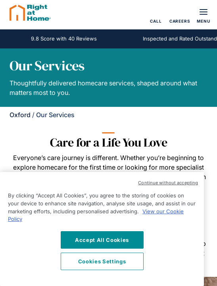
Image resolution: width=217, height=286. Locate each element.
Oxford (20, 115)
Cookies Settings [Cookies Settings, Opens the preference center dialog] (102, 261)
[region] (102, 229)
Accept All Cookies (102, 240)
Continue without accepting (168, 183)
